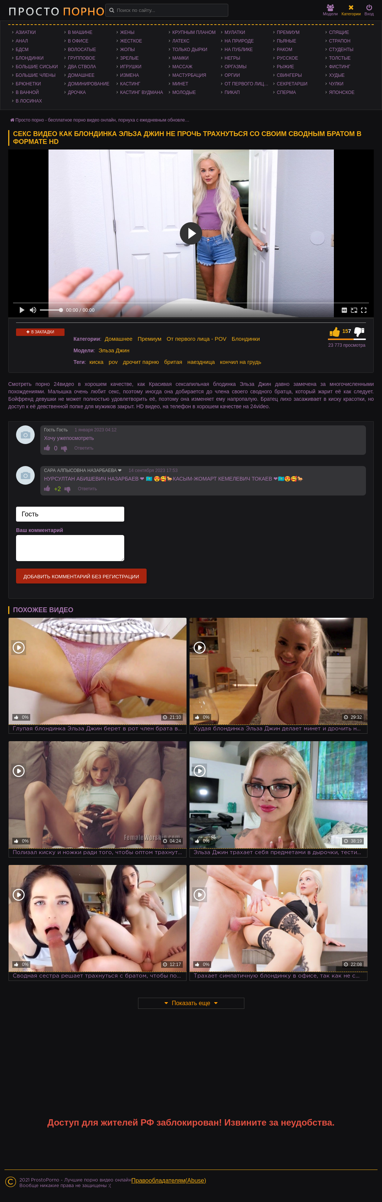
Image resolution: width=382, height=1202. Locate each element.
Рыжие (285, 66)
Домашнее (81, 75)
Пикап (232, 92)
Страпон (339, 41)
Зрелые (129, 58)
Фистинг (339, 66)
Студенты (341, 49)
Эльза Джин (113, 350)
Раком (284, 49)
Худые (337, 75)
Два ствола (82, 66)
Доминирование (88, 83)
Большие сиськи (37, 66)
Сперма (286, 92)
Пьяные (286, 41)
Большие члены (36, 75)
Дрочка (77, 92)
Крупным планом (194, 32)
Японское (341, 92)
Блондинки (30, 58)
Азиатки (26, 32)
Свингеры (289, 75)
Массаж (182, 66)
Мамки (180, 58)
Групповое (81, 58)
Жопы (127, 49)
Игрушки (130, 66)
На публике (239, 49)
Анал (22, 41)
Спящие (339, 32)
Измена (129, 75)
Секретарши (292, 83)
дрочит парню (141, 362)
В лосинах (29, 101)
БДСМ (22, 49)
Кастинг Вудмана (141, 92)
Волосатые (82, 49)
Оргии (232, 75)
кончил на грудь (240, 362)
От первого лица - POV (249, 83)
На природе (239, 41)
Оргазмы (236, 66)
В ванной (27, 92)
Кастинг (130, 83)
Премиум (288, 32)
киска (97, 362)
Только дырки (189, 49)
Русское (287, 58)
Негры (232, 58)
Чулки (336, 83)
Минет (180, 83)
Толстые (340, 58)
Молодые (184, 92)
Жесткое (131, 41)
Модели (330, 10)
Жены (127, 32)
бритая (173, 362)
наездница (201, 362)
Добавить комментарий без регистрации (81, 576)
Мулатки (235, 32)
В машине (80, 32)
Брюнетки (28, 83)
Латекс (181, 41)
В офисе (78, 41)
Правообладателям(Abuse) (168, 1180)
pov (113, 362)
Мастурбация (189, 75)
